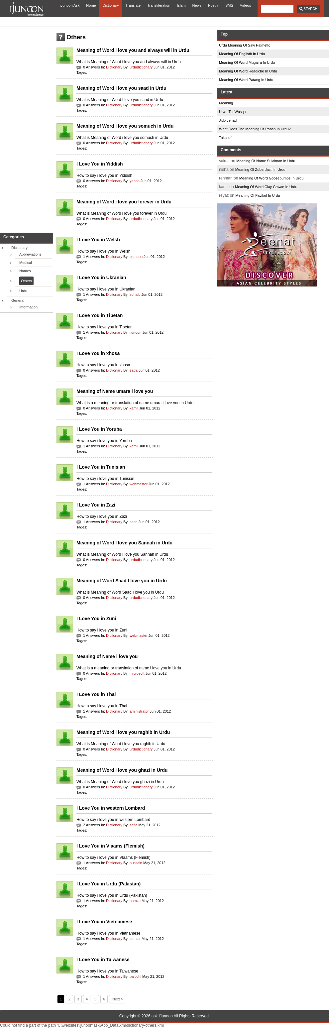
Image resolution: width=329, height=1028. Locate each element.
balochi (135, 976)
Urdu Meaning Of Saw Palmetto (245, 45)
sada (134, 370)
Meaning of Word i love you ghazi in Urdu (121, 770)
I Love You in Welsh (98, 239)
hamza (135, 901)
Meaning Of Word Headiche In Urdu (248, 71)
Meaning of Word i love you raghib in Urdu (123, 732)
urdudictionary (141, 67)
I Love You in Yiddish (99, 164)
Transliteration (158, 5)
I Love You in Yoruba (99, 429)
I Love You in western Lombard (110, 808)
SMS (229, 5)
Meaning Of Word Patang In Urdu (246, 80)
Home (91, 5)
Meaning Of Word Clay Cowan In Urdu (266, 187)
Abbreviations (30, 254)
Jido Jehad (228, 120)
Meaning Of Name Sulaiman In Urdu (265, 161)
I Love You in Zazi (95, 505)
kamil (134, 408)
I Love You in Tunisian (100, 467)
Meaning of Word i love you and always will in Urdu (132, 50)
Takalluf (225, 138)
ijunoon (135, 332)
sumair (135, 939)
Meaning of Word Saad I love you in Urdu (121, 580)
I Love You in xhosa (98, 353)
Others (26, 281)
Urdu (23, 291)
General (17, 300)
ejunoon (136, 257)
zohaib (135, 294)
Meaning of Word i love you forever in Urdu (123, 201)
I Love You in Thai (96, 694)
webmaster (139, 484)
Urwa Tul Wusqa (232, 112)
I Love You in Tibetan (99, 315)
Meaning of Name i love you (107, 656)
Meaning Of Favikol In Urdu (257, 195)
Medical (25, 263)
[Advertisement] (26, 129)
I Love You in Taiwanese (103, 959)
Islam (181, 5)
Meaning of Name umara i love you (114, 391)
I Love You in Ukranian (101, 277)
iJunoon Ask (69, 5)
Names (25, 271)
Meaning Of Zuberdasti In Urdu (260, 169)
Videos (245, 5)
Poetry (213, 5)
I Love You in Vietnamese (104, 921)
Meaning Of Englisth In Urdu (242, 54)
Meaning (226, 103)
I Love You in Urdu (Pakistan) (108, 883)
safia (133, 825)
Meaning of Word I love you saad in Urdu (121, 88)
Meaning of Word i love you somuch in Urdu (124, 126)
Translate (133, 5)
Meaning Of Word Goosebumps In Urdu (271, 178)
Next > (117, 999)
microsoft (137, 673)
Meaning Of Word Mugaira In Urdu (247, 62)
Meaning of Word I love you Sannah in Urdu (124, 542)
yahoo (135, 181)
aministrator (139, 711)
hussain (136, 863)
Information (28, 307)
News (197, 5)
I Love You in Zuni (96, 618)
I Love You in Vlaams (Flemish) (110, 846)
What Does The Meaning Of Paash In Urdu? (255, 129)
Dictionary (111, 5)
